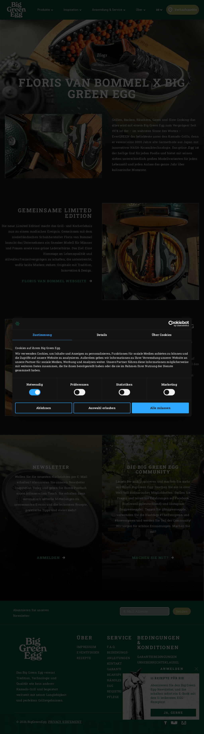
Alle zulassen (160, 408)
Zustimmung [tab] (42, 335)
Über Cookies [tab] (162, 335)
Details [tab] (102, 335)
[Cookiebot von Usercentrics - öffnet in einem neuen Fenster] (171, 324)
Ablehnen (43, 408)
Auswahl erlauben (102, 408)
